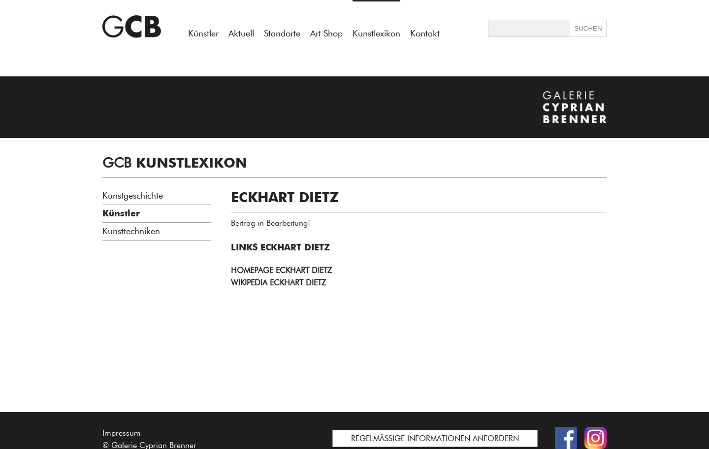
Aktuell (241, 33)
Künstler (203, 33)
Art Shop (326, 33)
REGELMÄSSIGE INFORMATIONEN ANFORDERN (435, 438)
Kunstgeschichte (132, 195)
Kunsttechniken (131, 231)
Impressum (121, 433)
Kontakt (425, 33)
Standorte (282, 33)
